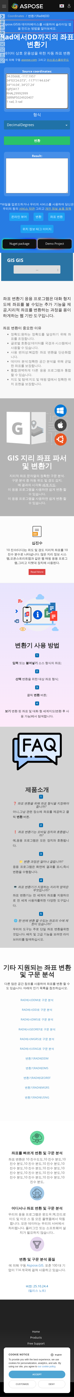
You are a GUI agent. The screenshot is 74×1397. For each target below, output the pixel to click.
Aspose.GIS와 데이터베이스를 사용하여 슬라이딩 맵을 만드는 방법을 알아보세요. (37, 26)
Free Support (36, 1343)
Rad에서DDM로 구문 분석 (37, 1000)
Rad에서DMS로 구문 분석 (37, 1019)
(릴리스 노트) (37, 1290)
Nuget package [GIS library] (19, 244)
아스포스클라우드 (58, 60)
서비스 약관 (27, 208)
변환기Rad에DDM (37, 1058)
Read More (37, 572)
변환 (37, 140)
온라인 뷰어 (19, 217)
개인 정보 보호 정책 (58, 208)
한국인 (61, 6)
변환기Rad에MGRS (37, 1087)
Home (36, 1331)
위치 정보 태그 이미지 (37, 229)
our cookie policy (46, 1366)
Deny (52, 1384)
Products (36, 1337)
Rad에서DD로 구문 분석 (37, 1010)
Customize (22, 1384)
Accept (36, 1374)
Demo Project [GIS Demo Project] (54, 244)
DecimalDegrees (20, 124)
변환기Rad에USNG (37, 1097)
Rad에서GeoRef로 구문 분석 (37, 1029)
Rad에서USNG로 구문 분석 (37, 1049)
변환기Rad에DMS (37, 1068)
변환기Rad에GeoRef (37, 1078)
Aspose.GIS (35, 1265)
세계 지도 (49, 485)
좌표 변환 (56, 217)
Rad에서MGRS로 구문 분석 (37, 1039)
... (37, 269)
